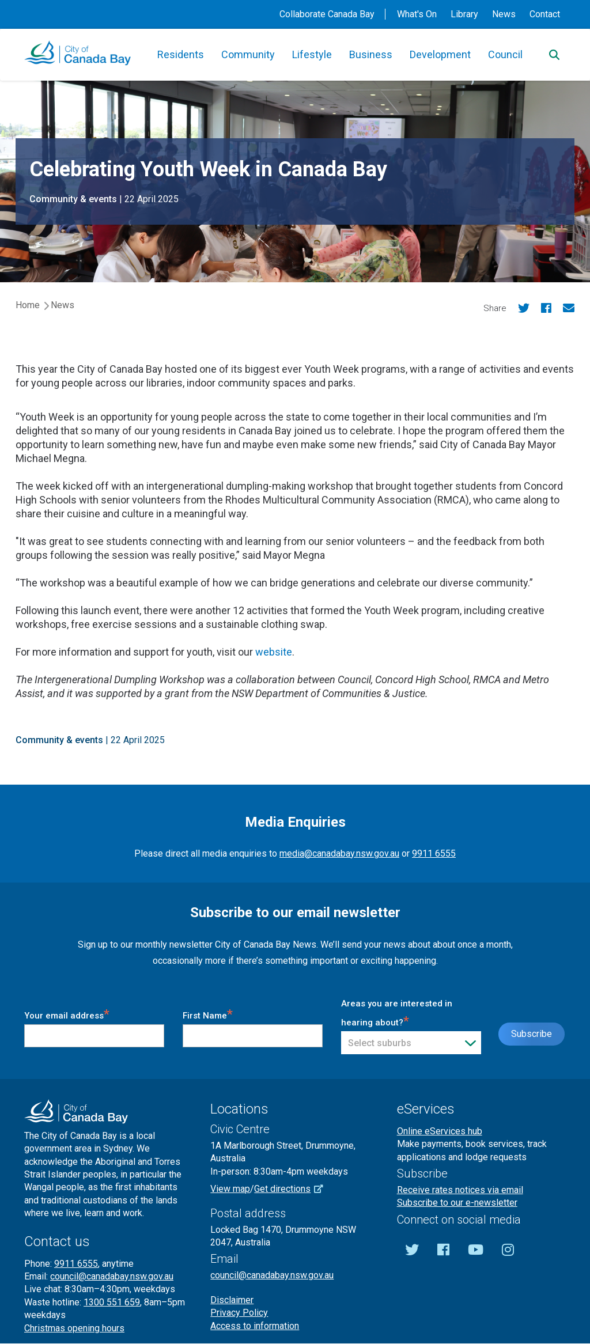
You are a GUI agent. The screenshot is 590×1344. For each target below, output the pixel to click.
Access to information (254, 1325)
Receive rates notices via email (460, 1189)
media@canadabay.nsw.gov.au (339, 853)
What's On (417, 14)
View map (230, 1188)
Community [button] (248, 54)
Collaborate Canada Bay (327, 14)
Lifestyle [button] (312, 54)
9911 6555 (434, 853)
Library (464, 14)
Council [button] (505, 54)
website (273, 652)
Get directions (292, 1188)
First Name (208, 1013)
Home (28, 305)
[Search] (554, 54)
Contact (545, 14)
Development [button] (440, 54)
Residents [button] (180, 54)
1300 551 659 (112, 1302)
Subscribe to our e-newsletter (457, 1202)
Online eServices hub (439, 1131)
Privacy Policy (239, 1312)
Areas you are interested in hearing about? (396, 1013)
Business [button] (370, 54)
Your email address (66, 1013)
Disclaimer (232, 1299)
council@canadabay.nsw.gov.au (111, 1276)
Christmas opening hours (74, 1328)
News (504, 14)
